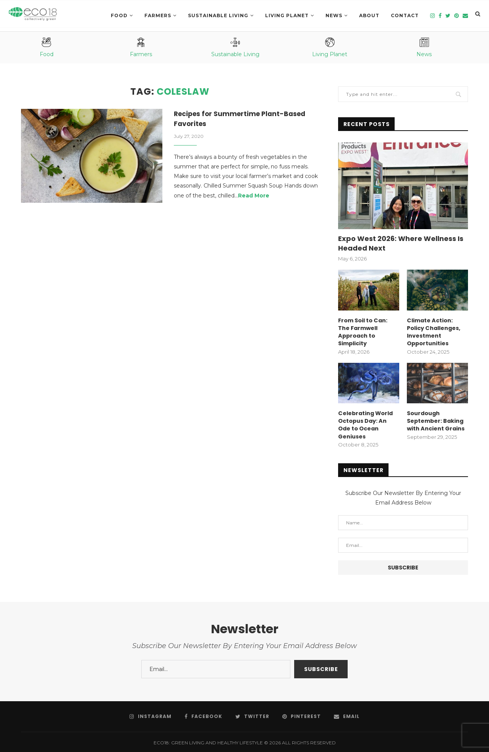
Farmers (157, 15)
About (369, 15)
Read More (253, 196)
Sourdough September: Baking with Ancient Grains (435, 420)
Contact (405, 15)
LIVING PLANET (287, 15)
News (333, 15)
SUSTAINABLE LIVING (218, 15)
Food (119, 15)
